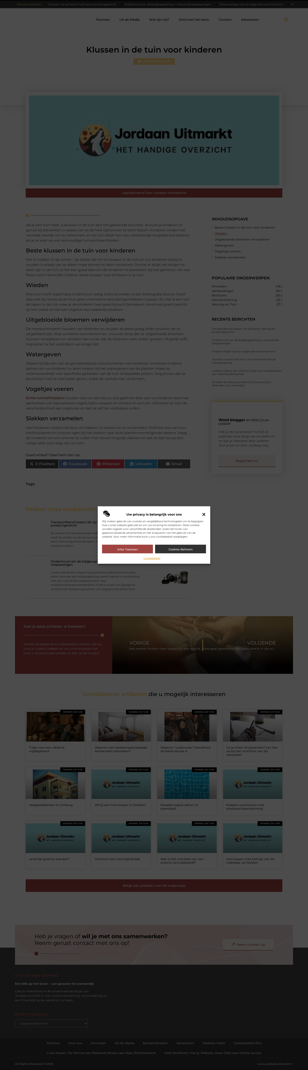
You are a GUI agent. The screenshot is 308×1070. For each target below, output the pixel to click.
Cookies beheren (181, 549)
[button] (204, 514)
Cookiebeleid (152, 558)
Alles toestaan (127, 549)
